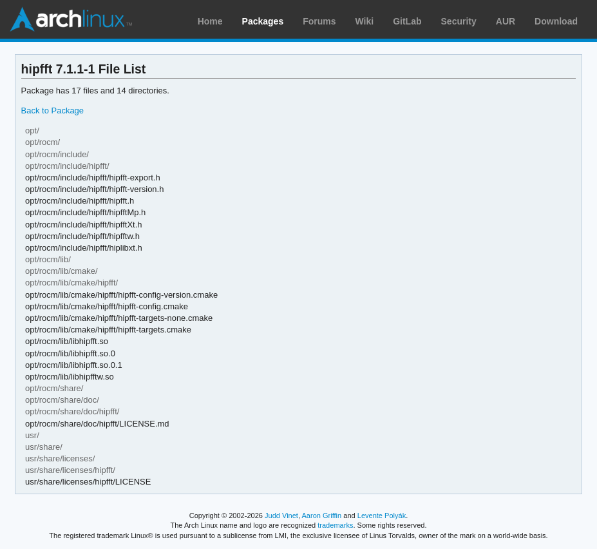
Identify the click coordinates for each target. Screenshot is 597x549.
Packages (263, 21)
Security (459, 21)
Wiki (364, 21)
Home (210, 21)
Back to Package (52, 110)
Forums (319, 21)
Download (556, 21)
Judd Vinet (281, 515)
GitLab (407, 21)
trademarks (335, 525)
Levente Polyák (381, 515)
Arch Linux (71, 19)
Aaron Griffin (321, 515)
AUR (505, 21)
